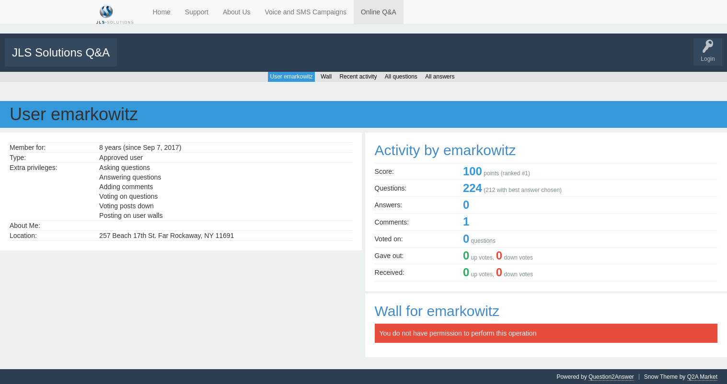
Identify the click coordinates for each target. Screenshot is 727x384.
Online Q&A (378, 12)
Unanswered (170, 59)
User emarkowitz (291, 76)
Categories (236, 59)
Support (196, 12)
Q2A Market (702, 376)
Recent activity (358, 76)
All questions (401, 76)
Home (162, 12)
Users (269, 59)
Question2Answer (611, 376)
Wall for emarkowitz (437, 310)
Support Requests (310, 59)
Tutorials (351, 59)
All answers (439, 76)
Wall (326, 76)
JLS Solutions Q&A (61, 52)
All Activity (135, 59)
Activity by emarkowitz (445, 150)
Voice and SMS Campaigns (305, 12)
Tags (204, 59)
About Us (237, 12)
